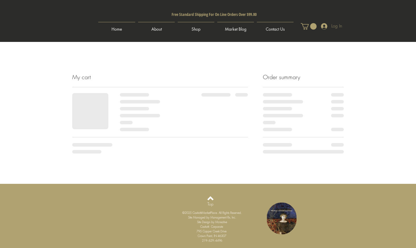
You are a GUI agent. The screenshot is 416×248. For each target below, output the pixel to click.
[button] (309, 26)
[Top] (210, 204)
